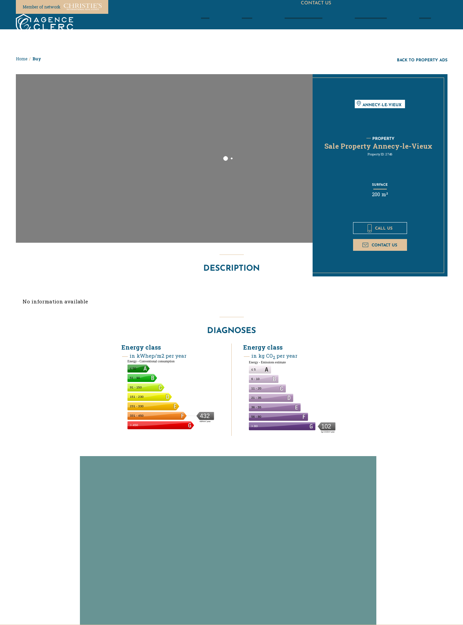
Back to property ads (422, 59)
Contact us (380, 244)
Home (21, 58)
